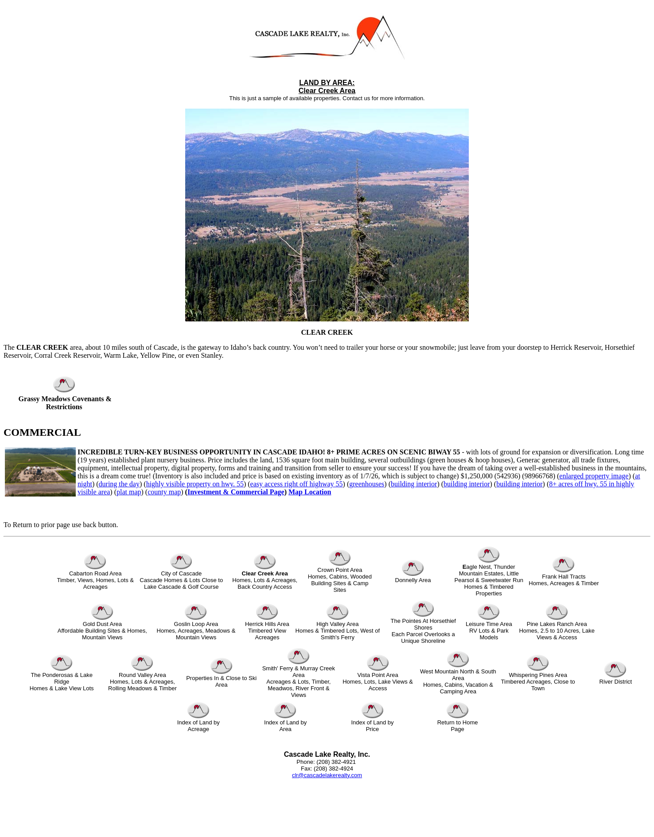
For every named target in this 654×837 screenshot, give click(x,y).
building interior (414, 484)
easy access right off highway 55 (296, 484)
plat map (129, 492)
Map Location (309, 492)
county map (164, 492)
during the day (119, 484)
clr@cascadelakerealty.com (327, 775)
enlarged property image (593, 476)
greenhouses (366, 484)
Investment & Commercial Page (235, 492)
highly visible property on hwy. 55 (195, 484)
